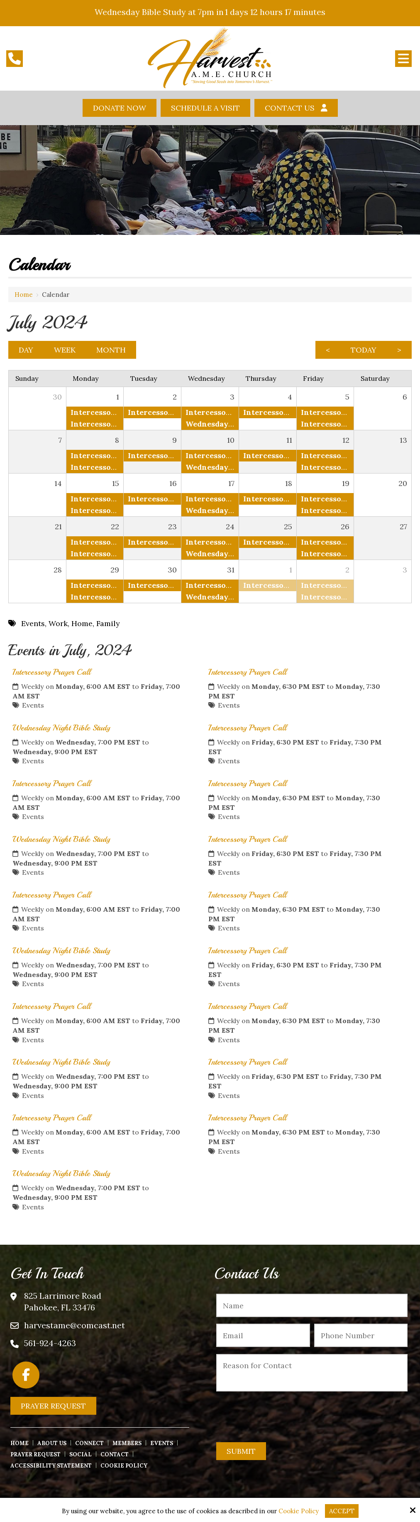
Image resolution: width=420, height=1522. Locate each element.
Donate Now (119, 108)
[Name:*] (312, 1305)
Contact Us (290, 108)
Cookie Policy (298, 1511)
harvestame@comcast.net (74, 1325)
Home (24, 294)
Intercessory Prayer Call (51, 672)
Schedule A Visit (205, 108)
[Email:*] (263, 1335)
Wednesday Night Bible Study (61, 728)
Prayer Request (53, 1406)
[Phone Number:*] (361, 1335)
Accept (341, 1511)
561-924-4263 (50, 1343)
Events (33, 705)
